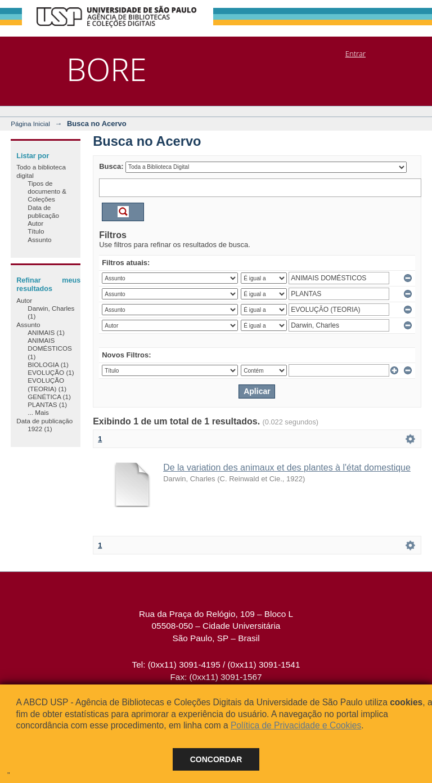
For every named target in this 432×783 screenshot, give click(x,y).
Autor (35, 223)
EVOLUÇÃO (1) (51, 372)
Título (36, 231)
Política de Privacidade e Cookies (296, 725)
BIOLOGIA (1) (48, 364)
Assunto (39, 239)
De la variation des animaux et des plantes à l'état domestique (287, 467)
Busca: (111, 166)
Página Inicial (30, 123)
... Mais (38, 412)
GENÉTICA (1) (49, 396)
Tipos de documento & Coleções (47, 191)
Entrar (355, 53)
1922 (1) (40, 428)
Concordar (216, 759)
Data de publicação (43, 211)
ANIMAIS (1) (46, 332)
